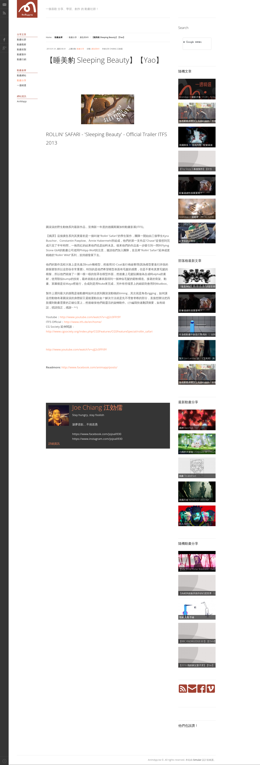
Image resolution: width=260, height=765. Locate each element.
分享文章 (21, 34)
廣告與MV (84, 37)
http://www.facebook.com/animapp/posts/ (89, 367)
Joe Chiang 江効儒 (97, 407)
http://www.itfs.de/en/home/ (83, 322)
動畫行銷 (21, 59)
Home (49, 37)
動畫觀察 (21, 44)
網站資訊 (21, 96)
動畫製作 (21, 54)
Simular (197, 759)
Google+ (4, 48)
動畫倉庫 (21, 70)
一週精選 (21, 85)
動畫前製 (21, 49)
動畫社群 (21, 39)
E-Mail (4, 4)
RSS (4, 13)
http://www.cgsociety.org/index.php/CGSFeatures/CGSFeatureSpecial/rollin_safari (99, 331)
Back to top (4, 760)
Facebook (4, 39)
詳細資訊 (54, 443)
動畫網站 (21, 75)
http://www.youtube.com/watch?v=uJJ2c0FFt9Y (90, 317)
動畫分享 (73, 37)
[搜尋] (192, 42)
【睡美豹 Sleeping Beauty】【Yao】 (104, 60)
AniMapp (22, 101)
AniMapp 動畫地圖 (27, 9)
